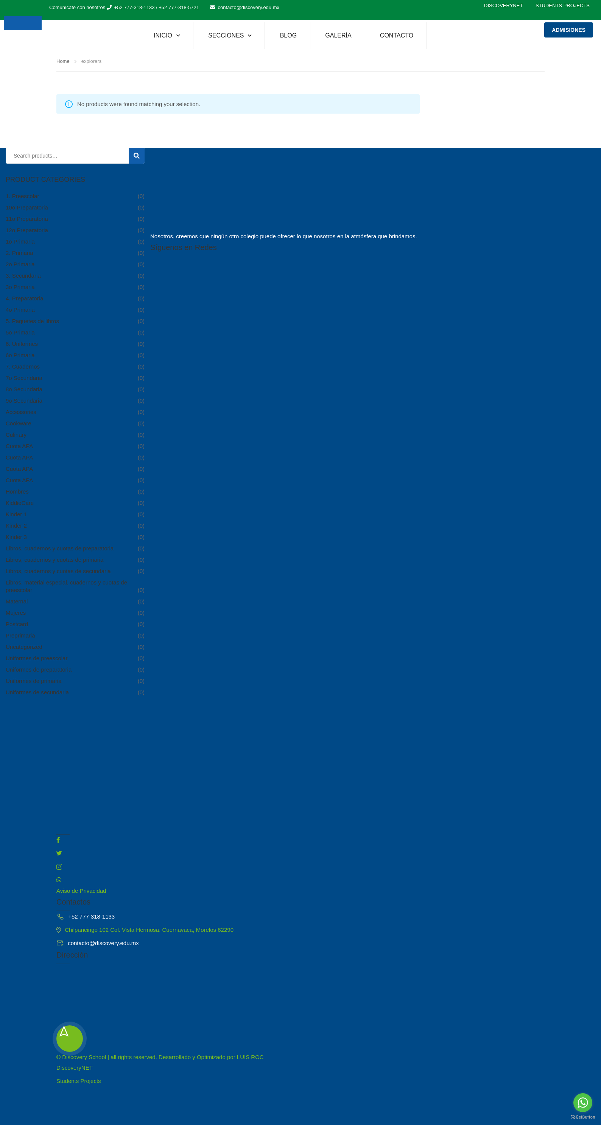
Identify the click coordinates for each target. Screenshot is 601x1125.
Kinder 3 (16, 537)
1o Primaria (20, 241)
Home (63, 61)
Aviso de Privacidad (81, 891)
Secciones (226, 35)
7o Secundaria (24, 378)
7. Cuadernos (23, 366)
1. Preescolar (22, 196)
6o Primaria (20, 355)
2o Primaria (20, 264)
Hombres (17, 491)
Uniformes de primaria (34, 681)
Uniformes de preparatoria (39, 669)
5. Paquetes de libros (32, 321)
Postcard (17, 624)
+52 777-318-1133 (134, 7)
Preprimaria (20, 635)
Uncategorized (24, 647)
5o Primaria (20, 332)
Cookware (18, 423)
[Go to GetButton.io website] (583, 1117)
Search (140, 156)
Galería (338, 35)
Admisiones (568, 30)
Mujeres (16, 612)
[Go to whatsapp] (582, 1102)
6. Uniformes (22, 344)
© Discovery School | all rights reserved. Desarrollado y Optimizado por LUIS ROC (160, 1057)
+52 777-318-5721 (179, 7)
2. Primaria (19, 253)
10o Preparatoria (27, 207)
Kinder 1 (16, 514)
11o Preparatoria (27, 219)
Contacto (396, 35)
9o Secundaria (24, 400)
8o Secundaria (24, 389)
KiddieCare (20, 503)
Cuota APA (19, 446)
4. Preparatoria (24, 298)
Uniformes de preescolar (36, 658)
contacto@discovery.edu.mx (248, 7)
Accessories (21, 412)
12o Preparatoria (27, 230)
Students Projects (563, 5)
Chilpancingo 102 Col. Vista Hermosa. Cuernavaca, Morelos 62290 (145, 930)
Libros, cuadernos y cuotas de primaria (54, 559)
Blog (288, 35)
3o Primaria (20, 287)
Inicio (163, 35)
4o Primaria (20, 309)
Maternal (17, 601)
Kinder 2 (16, 525)
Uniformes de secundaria (37, 692)
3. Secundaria (23, 275)
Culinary (16, 434)
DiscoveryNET (503, 5)
